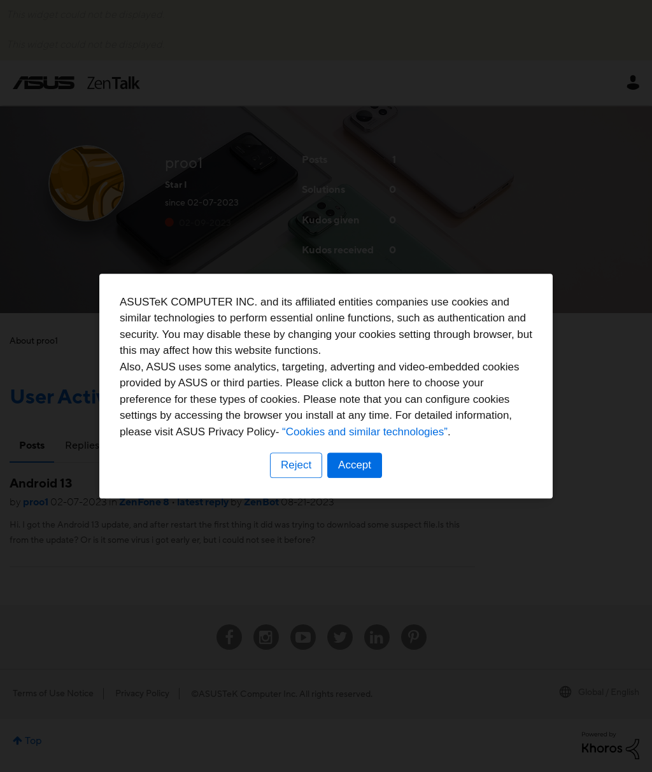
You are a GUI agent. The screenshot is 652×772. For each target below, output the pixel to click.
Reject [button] (296, 465)
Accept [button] (354, 465)
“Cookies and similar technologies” (365, 432)
